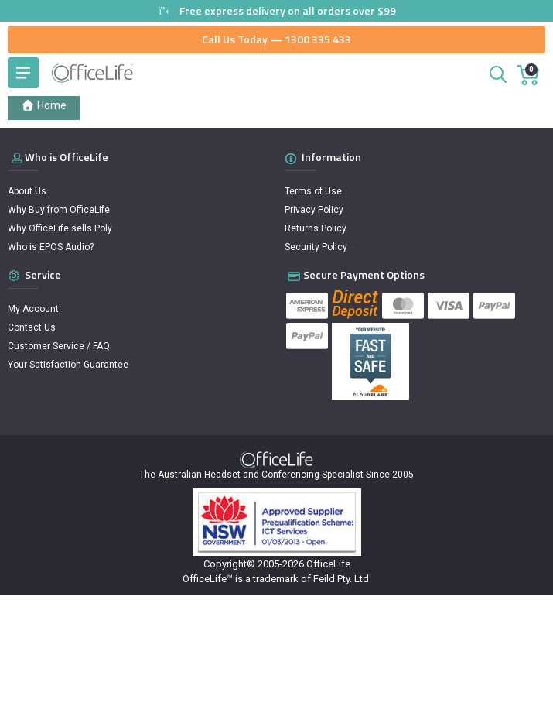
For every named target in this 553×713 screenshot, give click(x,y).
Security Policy (316, 247)
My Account (33, 308)
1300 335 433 (318, 39)
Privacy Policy (314, 209)
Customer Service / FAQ (59, 346)
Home (44, 105)
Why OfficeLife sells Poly (60, 228)
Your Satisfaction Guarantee (68, 364)
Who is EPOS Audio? (51, 247)
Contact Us (32, 327)
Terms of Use (313, 191)
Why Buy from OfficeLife (59, 209)
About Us (27, 191)
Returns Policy (315, 228)
